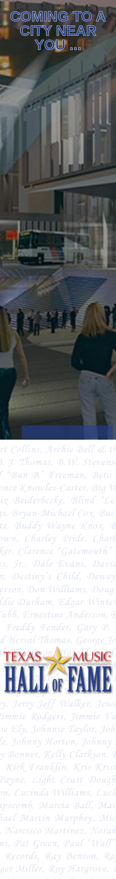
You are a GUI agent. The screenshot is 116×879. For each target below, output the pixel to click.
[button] (67, 430)
